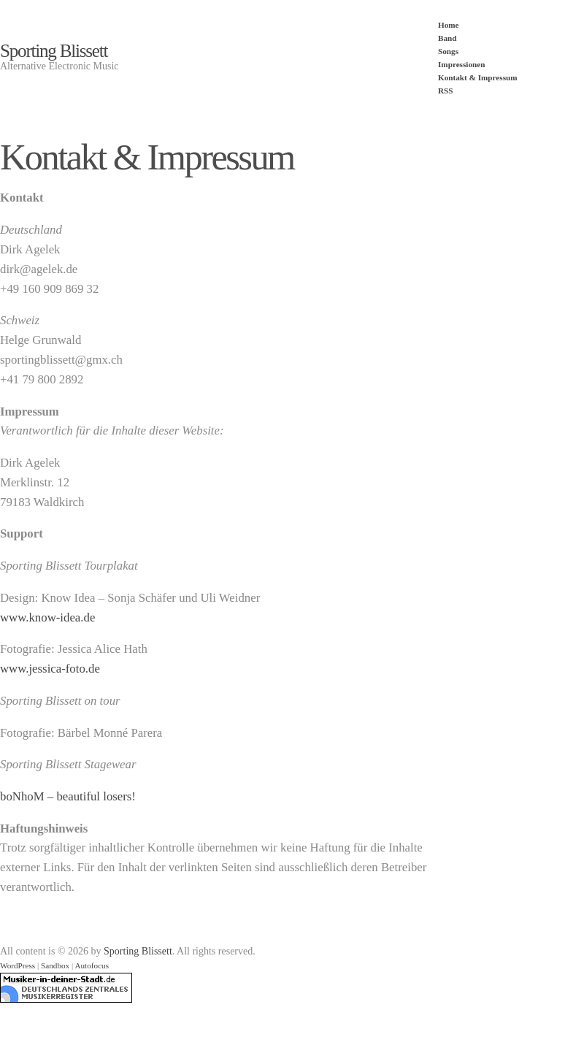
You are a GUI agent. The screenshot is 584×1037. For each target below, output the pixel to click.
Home (448, 24)
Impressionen (461, 64)
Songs (448, 51)
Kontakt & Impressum (478, 77)
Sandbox (55, 965)
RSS (445, 90)
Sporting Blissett (53, 51)
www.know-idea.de (47, 617)
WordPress (17, 965)
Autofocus (91, 965)
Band (447, 38)
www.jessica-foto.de (50, 669)
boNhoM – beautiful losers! (68, 796)
